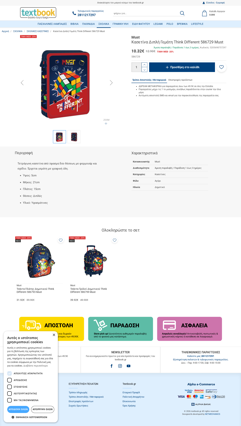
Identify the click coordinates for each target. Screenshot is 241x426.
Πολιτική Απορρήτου (133, 396)
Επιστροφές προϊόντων (81, 401)
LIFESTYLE (197, 23)
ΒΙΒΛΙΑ (74, 23)
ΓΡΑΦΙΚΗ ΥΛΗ (120, 23)
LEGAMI (158, 23)
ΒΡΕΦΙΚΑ (182, 23)
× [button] (53, 335)
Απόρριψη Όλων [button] (43, 409)
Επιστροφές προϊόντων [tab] (180, 80)
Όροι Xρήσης (129, 405)
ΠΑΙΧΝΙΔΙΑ (88, 23)
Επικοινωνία (129, 401)
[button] (221, 67)
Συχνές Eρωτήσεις (78, 405)
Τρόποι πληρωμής (78, 392)
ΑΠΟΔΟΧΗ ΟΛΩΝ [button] (18, 409)
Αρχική (5, 31)
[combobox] (149, 13)
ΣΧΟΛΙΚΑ (104, 23)
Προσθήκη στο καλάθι (184, 67)
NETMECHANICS (212, 414)
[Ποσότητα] (136, 67)
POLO (170, 23)
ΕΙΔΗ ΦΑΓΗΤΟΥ (141, 23)
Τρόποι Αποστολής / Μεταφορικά (86, 396)
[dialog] (31, 376)
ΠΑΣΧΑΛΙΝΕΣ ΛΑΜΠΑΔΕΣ (52, 23)
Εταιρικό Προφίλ (131, 392)
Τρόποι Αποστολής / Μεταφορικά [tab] (149, 80)
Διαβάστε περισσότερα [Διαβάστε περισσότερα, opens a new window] (36, 365)
